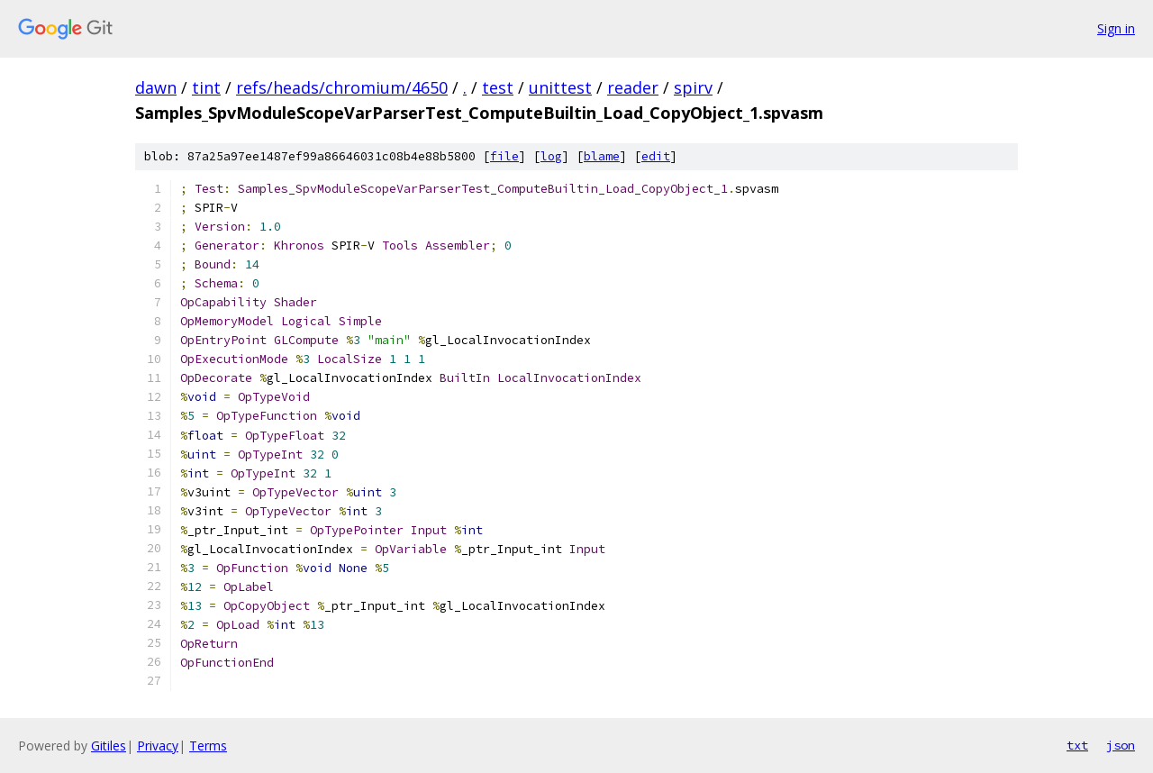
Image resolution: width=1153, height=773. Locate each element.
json (1120, 745)
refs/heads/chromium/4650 (342, 87)
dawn (156, 87)
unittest (560, 87)
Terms (208, 745)
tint (206, 87)
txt (1077, 745)
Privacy (157, 745)
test (497, 87)
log (551, 156)
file (504, 156)
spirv (693, 87)
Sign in (1116, 28)
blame (602, 156)
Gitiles (108, 745)
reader (632, 87)
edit (655, 156)
